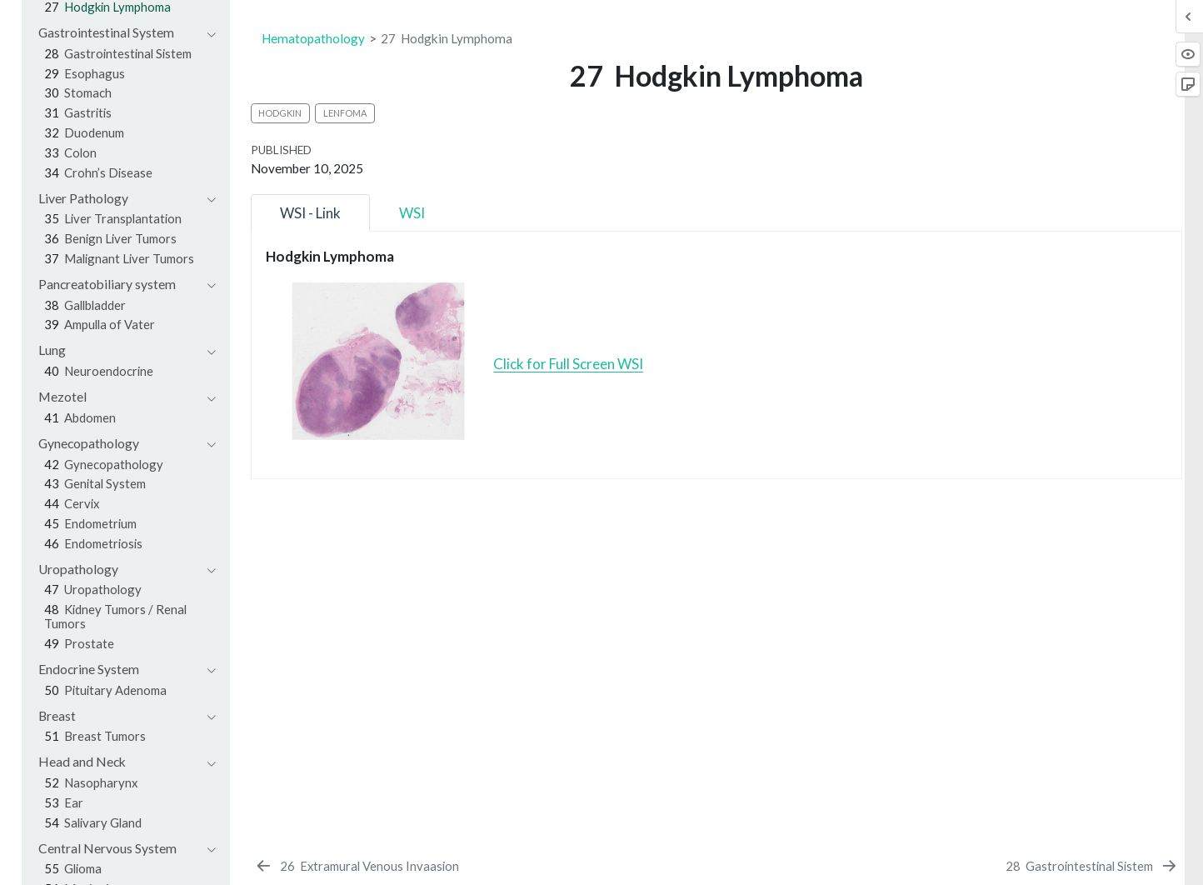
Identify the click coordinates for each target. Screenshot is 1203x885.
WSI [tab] (412, 213)
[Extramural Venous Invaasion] (356, 866)
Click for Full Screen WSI (568, 363)
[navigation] (118, 33)
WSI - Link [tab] (310, 213)
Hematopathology (313, 38)
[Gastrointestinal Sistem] (1091, 866)
